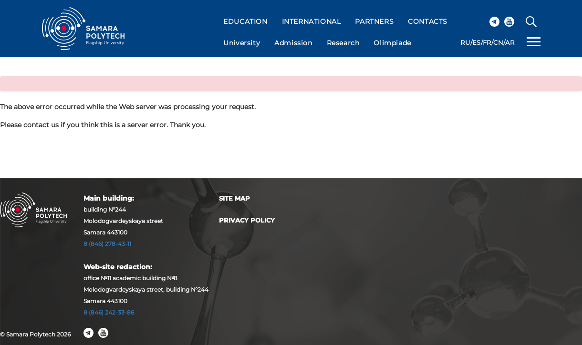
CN (498, 42)
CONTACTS (427, 21)
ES (476, 42)
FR (487, 42)
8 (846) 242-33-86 (108, 312)
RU (465, 42)
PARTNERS (374, 21)
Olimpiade (392, 43)
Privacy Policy (247, 220)
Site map (234, 198)
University (241, 43)
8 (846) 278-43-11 (107, 243)
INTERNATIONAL (311, 21)
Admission (293, 43)
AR (509, 42)
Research (343, 43)
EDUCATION (245, 21)
